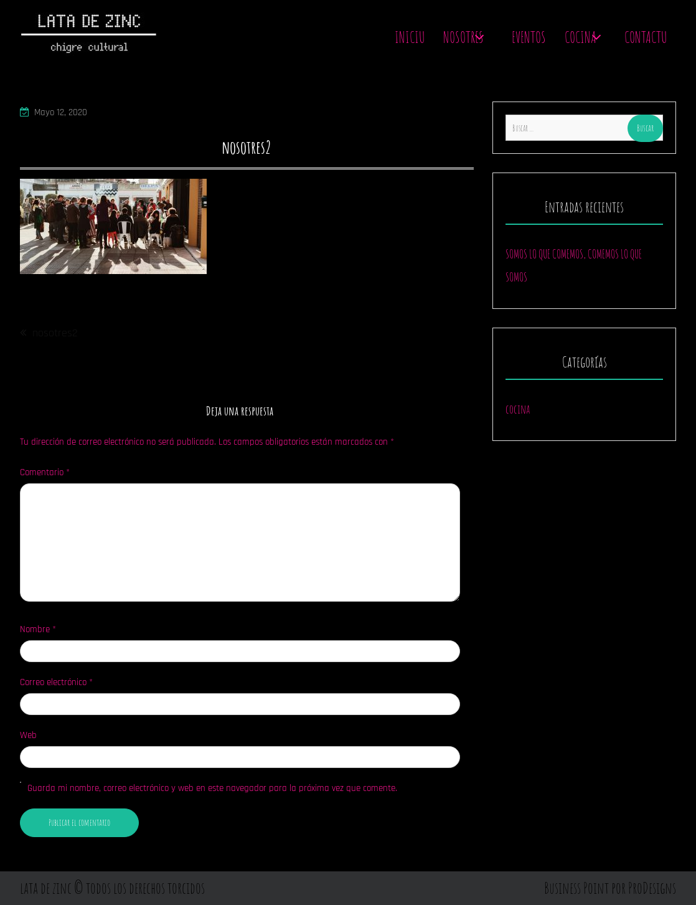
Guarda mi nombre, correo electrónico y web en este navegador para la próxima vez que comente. (212, 788)
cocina (518, 409)
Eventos (529, 37)
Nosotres (463, 37)
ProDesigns (652, 888)
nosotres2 (55, 333)
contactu (645, 37)
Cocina (580, 37)
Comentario (45, 472)
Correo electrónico (56, 682)
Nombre (38, 629)
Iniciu (410, 37)
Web (28, 735)
